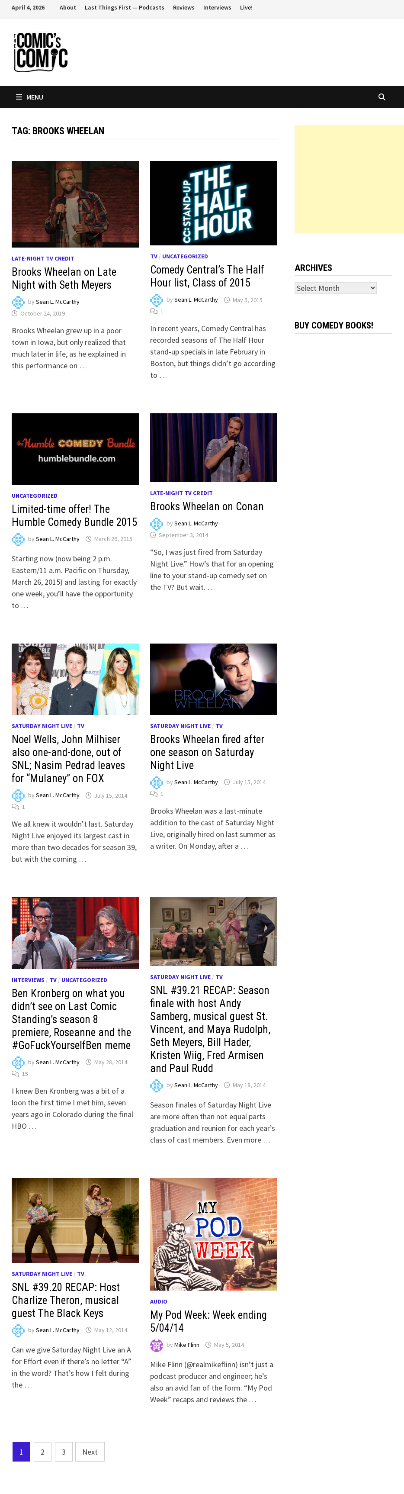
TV (153, 256)
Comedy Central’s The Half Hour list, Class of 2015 (207, 276)
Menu (29, 97)
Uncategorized (185, 256)
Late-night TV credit (43, 258)
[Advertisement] (349, 179)
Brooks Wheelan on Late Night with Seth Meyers (64, 278)
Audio (158, 1301)
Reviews (184, 7)
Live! (246, 7)
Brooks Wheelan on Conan (207, 506)
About (68, 7)
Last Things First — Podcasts (124, 7)
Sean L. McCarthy (58, 302)
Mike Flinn (186, 1345)
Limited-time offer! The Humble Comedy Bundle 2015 (74, 515)
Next (90, 1452)
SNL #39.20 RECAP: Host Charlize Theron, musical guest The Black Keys (66, 1300)
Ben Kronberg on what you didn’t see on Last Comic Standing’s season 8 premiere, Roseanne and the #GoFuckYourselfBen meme (71, 1019)
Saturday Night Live (42, 726)
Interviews (217, 7)
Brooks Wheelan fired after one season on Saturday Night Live (207, 752)
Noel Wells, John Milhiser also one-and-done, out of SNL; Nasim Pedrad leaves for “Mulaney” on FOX (68, 759)
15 (25, 1074)
